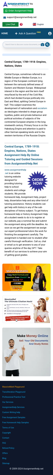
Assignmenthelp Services (13, 407)
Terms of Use (8, 427)
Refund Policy (8, 448)
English (38, 24)
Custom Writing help (11, 412)
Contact (5, 438)
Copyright (6, 433)
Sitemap (5, 463)
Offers (5, 453)
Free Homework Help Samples (15, 422)
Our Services (7, 402)
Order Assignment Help (18, 10)
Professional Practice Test (13, 397)
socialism (42, 108)
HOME (4, 33)
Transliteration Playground (13, 392)
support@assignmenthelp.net (19, 17)
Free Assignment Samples (13, 417)
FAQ (4, 443)
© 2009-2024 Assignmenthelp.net (26, 468)
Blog (4, 458)
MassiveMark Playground (13, 387)
